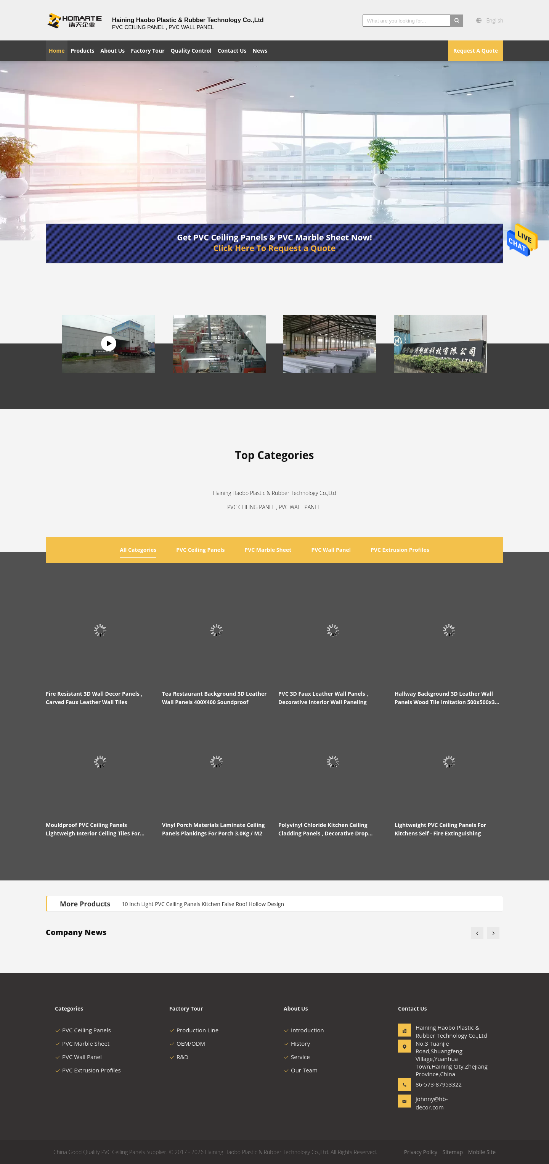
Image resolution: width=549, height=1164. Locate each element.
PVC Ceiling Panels (83, 1030)
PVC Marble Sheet (82, 1043)
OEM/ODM (187, 1043)
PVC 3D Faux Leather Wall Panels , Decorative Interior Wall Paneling (323, 698)
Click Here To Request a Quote (275, 248)
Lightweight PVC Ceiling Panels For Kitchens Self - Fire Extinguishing (440, 829)
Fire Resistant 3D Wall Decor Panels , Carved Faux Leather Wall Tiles (94, 698)
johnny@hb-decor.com (432, 1103)
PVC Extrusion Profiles (88, 1070)
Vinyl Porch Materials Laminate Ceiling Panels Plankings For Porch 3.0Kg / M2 (213, 829)
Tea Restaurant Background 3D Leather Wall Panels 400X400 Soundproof (214, 698)
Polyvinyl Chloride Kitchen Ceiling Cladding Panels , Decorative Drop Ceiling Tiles (323, 829)
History (297, 1043)
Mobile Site (482, 1152)
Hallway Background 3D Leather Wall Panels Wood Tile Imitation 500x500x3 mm (445, 698)
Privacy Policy (420, 1152)
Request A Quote (475, 50)
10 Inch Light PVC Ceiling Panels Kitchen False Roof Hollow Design (203, 904)
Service (297, 1057)
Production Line (193, 1030)
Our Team (301, 1070)
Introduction (304, 1030)
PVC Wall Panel (78, 1057)
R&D (178, 1057)
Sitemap (453, 1152)
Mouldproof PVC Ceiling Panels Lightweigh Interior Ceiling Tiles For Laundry (93, 829)
